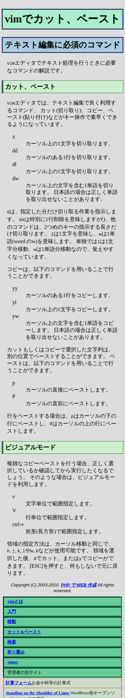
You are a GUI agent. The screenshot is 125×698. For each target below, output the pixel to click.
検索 (11, 634)
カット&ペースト (24, 624)
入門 (11, 604)
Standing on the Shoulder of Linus (38, 685)
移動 (11, 614)
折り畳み (16, 644)
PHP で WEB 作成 (78, 577)
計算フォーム (19, 675)
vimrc (12, 654)
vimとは (15, 594)
